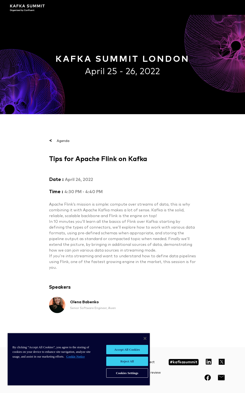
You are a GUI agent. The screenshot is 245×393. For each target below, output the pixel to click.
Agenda (59, 141)
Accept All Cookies (127, 349)
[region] (79, 359)
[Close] (145, 338)
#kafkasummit (183, 362)
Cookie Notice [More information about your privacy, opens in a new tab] (75, 356)
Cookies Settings (127, 373)
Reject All (127, 361)
